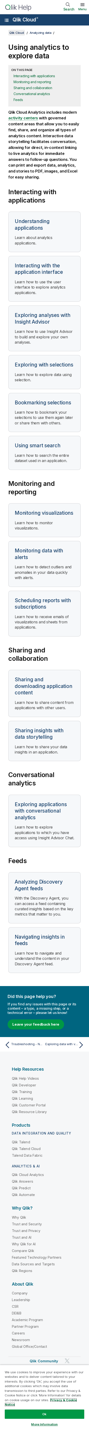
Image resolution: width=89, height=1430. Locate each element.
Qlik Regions (22, 1271)
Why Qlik (19, 1217)
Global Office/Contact (29, 1346)
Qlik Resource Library (29, 1112)
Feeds (18, 100)
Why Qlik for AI (24, 1244)
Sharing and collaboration (33, 88)
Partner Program (25, 1326)
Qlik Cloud (25, 20)
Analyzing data (41, 33)
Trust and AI (21, 1237)
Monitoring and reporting (32, 82)
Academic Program (27, 1320)
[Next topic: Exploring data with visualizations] (65, 1045)
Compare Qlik (23, 1251)
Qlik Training (22, 1092)
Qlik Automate (23, 1195)
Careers (18, 1333)
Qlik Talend (21, 1142)
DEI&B (16, 1313)
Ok (44, 1414)
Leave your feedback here (35, 1024)
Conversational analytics (32, 94)
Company (20, 1293)
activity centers (23, 118)
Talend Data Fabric (27, 1155)
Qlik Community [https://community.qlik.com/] (44, 1361)
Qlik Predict (21, 1188)
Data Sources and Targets (33, 1264)
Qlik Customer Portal (29, 1105)
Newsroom (21, 1340)
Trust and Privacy (26, 1231)
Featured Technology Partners (36, 1257)
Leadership (21, 1300)
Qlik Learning (22, 1098)
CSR (15, 1306)
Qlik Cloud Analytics (28, 1175)
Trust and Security (27, 1224)
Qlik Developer (24, 1085)
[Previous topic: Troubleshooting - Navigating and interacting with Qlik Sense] (24, 1045)
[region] (44, 1397)
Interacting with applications (34, 76)
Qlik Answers (22, 1181)
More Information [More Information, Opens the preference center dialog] (44, 1424)
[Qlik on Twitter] (67, 1361)
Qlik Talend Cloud (26, 1149)
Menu (82, 9)
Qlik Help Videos (25, 1078)
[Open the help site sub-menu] (6, 20)
